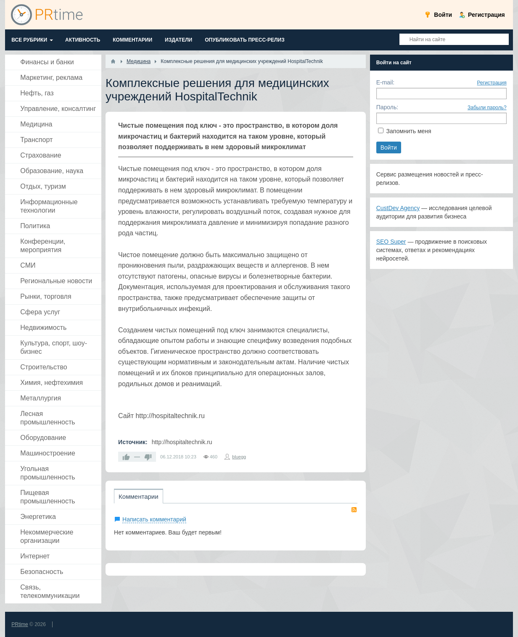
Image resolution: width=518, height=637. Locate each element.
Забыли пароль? (487, 108)
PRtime (19, 624)
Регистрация (492, 83)
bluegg (239, 456)
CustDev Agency (398, 208)
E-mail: (385, 82)
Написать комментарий (154, 519)
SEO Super (391, 241)
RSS (354, 509)
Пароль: (387, 107)
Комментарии (138, 496)
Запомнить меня (408, 131)
